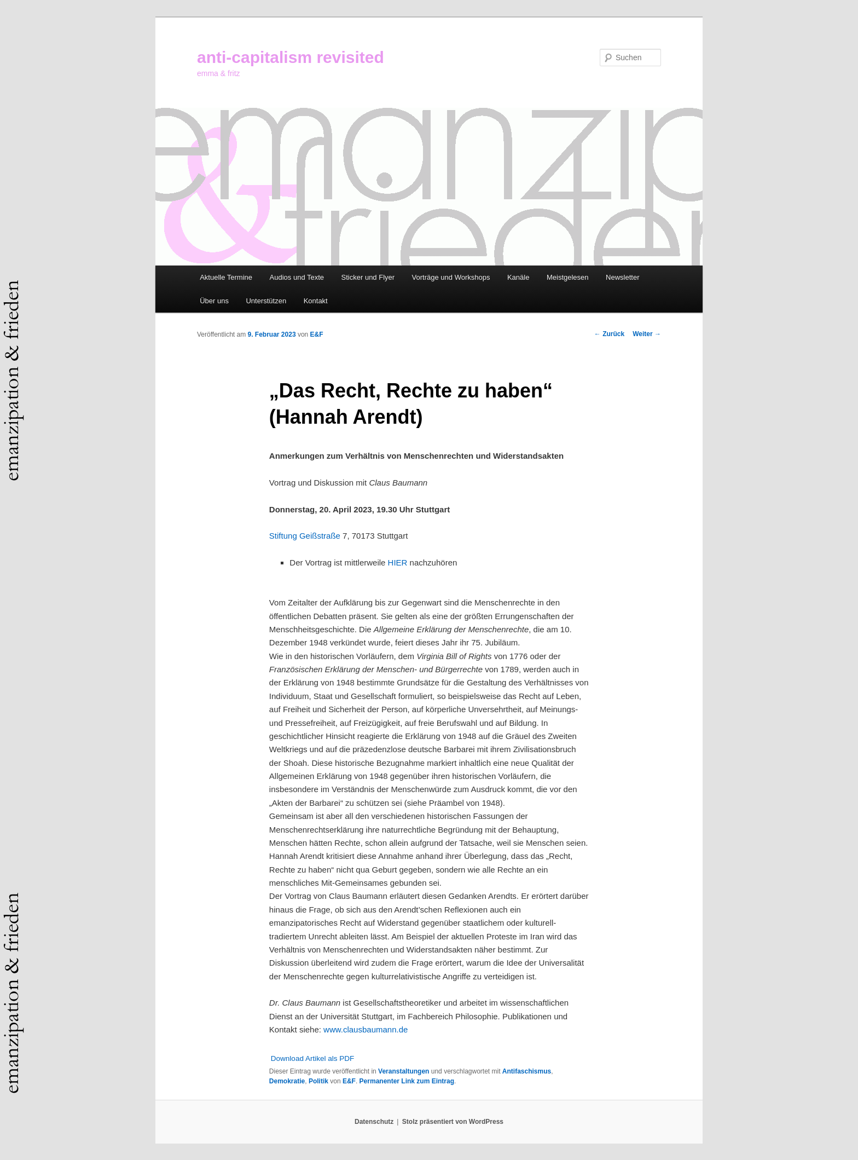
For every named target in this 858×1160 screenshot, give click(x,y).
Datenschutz (374, 1122)
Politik (318, 1081)
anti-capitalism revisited (290, 57)
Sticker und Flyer (368, 277)
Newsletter (622, 277)
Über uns (214, 301)
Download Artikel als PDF (312, 1058)
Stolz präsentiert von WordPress (452, 1122)
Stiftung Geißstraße (304, 535)
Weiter (647, 334)
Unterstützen (266, 301)
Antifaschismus (526, 1071)
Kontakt (316, 301)
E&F (316, 334)
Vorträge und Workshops (451, 277)
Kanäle (518, 277)
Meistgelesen (568, 277)
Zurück (609, 334)
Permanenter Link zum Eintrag (407, 1081)
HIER (398, 562)
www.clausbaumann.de (365, 1029)
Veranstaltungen (403, 1071)
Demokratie (287, 1081)
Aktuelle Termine (226, 277)
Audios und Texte (297, 277)
